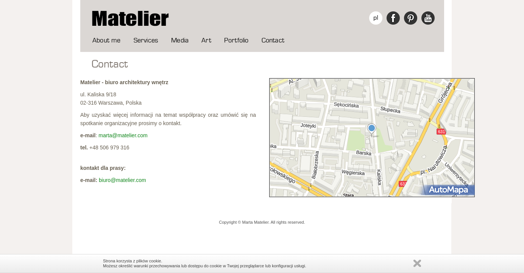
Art (206, 40)
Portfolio (236, 40)
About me (106, 40)
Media (180, 40)
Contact (273, 40)
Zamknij (417, 263)
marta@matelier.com (122, 135)
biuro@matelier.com (122, 180)
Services (146, 40)
